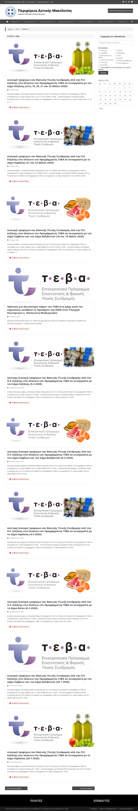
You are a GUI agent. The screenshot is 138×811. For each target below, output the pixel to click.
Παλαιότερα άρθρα (14, 788)
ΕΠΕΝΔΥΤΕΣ (102, 801)
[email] (115, 43)
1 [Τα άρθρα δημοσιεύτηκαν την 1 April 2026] (109, 88)
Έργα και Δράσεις (29, 22)
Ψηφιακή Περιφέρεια (85, 22)
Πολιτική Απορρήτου (126, 809)
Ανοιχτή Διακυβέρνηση (105, 22)
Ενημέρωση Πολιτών (46, 22)
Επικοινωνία (31, 2)
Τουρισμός (121, 22)
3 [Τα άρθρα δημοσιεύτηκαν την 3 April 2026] (119, 88)
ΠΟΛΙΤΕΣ (36, 801)
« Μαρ (100, 108)
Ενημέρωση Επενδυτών (66, 22)
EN (52, 2)
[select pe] (120, 11)
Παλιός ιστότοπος (43, 2)
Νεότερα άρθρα (86, 788)
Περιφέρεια (14, 22)
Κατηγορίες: (103, 48)
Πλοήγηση (94, 809)
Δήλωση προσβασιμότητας (108, 809)
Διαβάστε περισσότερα (19, 107)
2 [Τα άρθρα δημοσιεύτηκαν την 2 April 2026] (114, 88)
